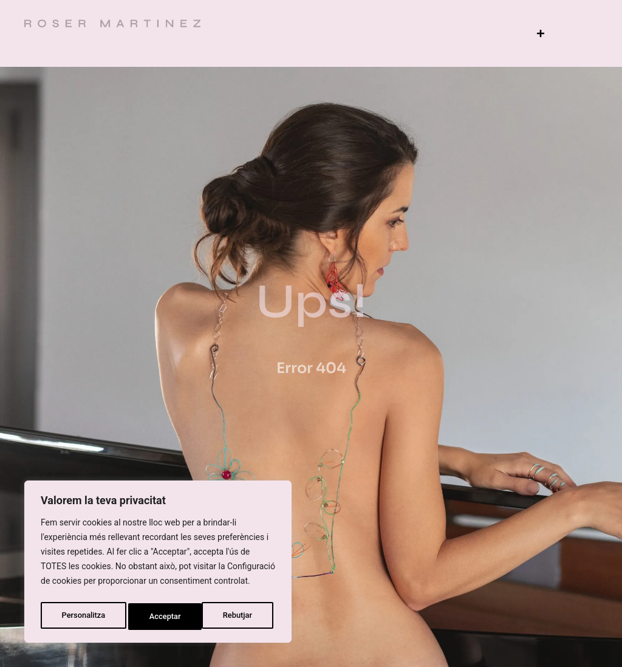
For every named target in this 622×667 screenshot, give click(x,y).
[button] (540, 33)
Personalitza (82, 616)
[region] (158, 564)
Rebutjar (165, 616)
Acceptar (239, 616)
